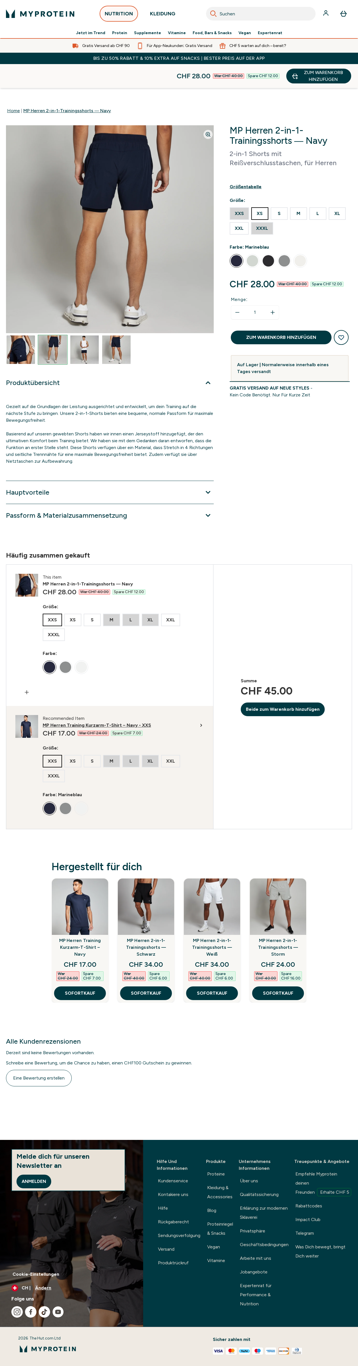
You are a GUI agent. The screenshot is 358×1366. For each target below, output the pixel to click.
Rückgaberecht (173, 1221)
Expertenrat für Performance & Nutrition (255, 1294)
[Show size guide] (290, 162)
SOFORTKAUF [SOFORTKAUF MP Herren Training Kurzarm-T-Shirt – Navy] (80, 969)
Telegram (304, 1233)
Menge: (239, 275)
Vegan (244, 33)
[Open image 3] (84, 326)
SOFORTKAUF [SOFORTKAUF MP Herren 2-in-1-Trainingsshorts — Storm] (278, 969)
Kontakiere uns (173, 1194)
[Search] (213, 14)
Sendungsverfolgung (179, 1235)
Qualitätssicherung (259, 1194)
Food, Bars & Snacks (212, 33)
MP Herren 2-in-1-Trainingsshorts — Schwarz (146, 923)
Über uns (249, 1180)
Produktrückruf (173, 1262)
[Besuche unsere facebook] (30, 1312)
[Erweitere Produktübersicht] (110, 358)
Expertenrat (270, 33)
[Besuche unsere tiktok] (44, 1312)
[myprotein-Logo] (40, 13)
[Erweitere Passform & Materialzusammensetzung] (110, 491)
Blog (211, 1210)
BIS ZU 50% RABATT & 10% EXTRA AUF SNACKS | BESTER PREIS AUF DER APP (179, 58)
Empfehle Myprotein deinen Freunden (323, 1183)
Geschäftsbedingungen (264, 1244)
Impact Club (307, 1219)
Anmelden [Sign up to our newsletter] (34, 1181)
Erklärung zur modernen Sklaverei (264, 1212)
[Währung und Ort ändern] (71, 1288)
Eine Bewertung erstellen (39, 1054)
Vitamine (177, 33)
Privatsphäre (252, 1231)
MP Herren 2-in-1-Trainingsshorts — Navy (67, 86)
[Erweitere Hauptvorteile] (110, 468)
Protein (119, 33)
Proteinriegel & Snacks (220, 1228)
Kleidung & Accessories (220, 1192)
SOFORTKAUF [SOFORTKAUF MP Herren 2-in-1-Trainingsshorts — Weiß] (212, 969)
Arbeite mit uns (255, 1258)
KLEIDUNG (162, 15)
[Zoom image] (208, 110)
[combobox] (261, 14)
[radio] (239, 189)
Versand (166, 1249)
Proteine (216, 1174)
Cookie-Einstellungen (36, 1274)
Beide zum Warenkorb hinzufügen (283, 685)
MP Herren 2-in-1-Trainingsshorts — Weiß (212, 923)
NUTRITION (119, 15)
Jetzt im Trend (90, 33)
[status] (255, 288)
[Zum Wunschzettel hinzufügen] (341, 313)
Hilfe (163, 1208)
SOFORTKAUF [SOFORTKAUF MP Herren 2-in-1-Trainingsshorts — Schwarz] (146, 969)
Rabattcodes (308, 1206)
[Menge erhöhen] (272, 288)
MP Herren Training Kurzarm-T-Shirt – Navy (80, 923)
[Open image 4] (116, 326)
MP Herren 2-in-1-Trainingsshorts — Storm (278, 923)
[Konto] (326, 14)
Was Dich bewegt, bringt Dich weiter (320, 1251)
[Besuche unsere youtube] (58, 1312)
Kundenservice (173, 1180)
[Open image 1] (21, 326)
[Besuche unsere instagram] (17, 1312)
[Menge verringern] (237, 288)
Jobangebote (254, 1272)
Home (13, 86)
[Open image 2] (52, 326)
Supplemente (147, 33)
